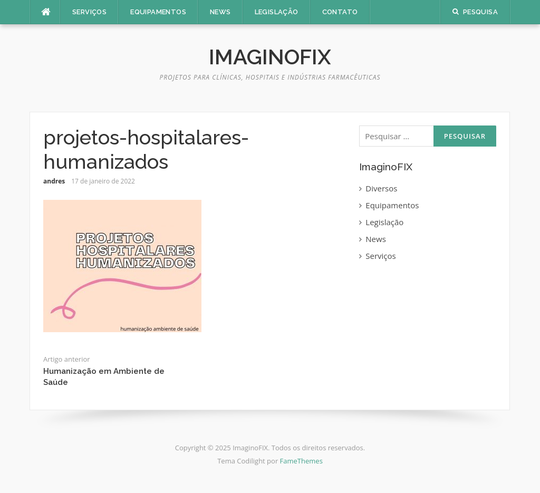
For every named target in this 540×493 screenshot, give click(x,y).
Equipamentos (158, 12)
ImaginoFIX (270, 56)
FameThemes (301, 461)
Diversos (381, 188)
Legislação (276, 12)
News (220, 12)
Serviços (89, 12)
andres (54, 181)
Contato (340, 12)
